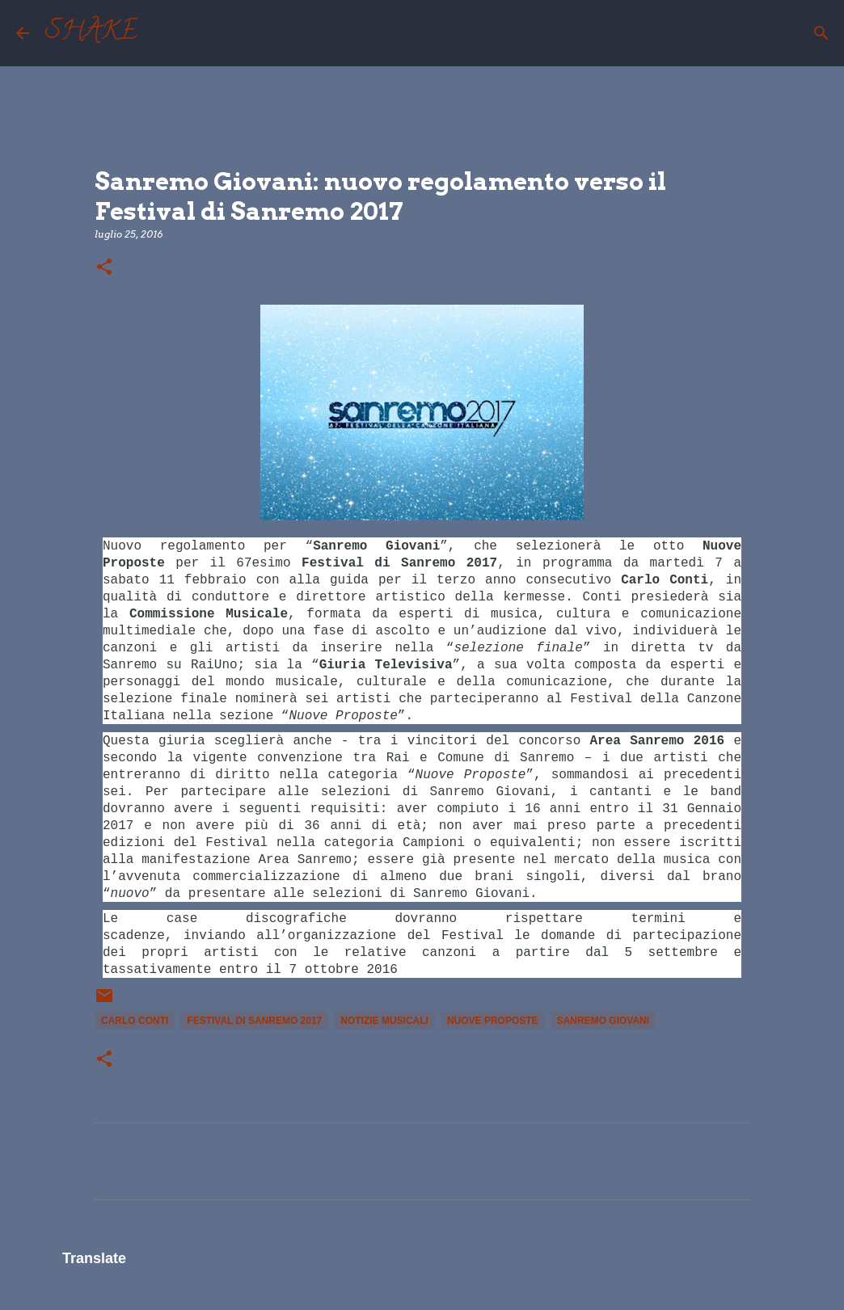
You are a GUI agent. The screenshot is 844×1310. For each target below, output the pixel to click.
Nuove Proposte (492, 1020)
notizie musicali (384, 1020)
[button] (104, 268)
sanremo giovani (603, 1020)
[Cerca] (160, 33)
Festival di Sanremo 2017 (254, 1020)
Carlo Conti (134, 1020)
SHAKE (91, 33)
